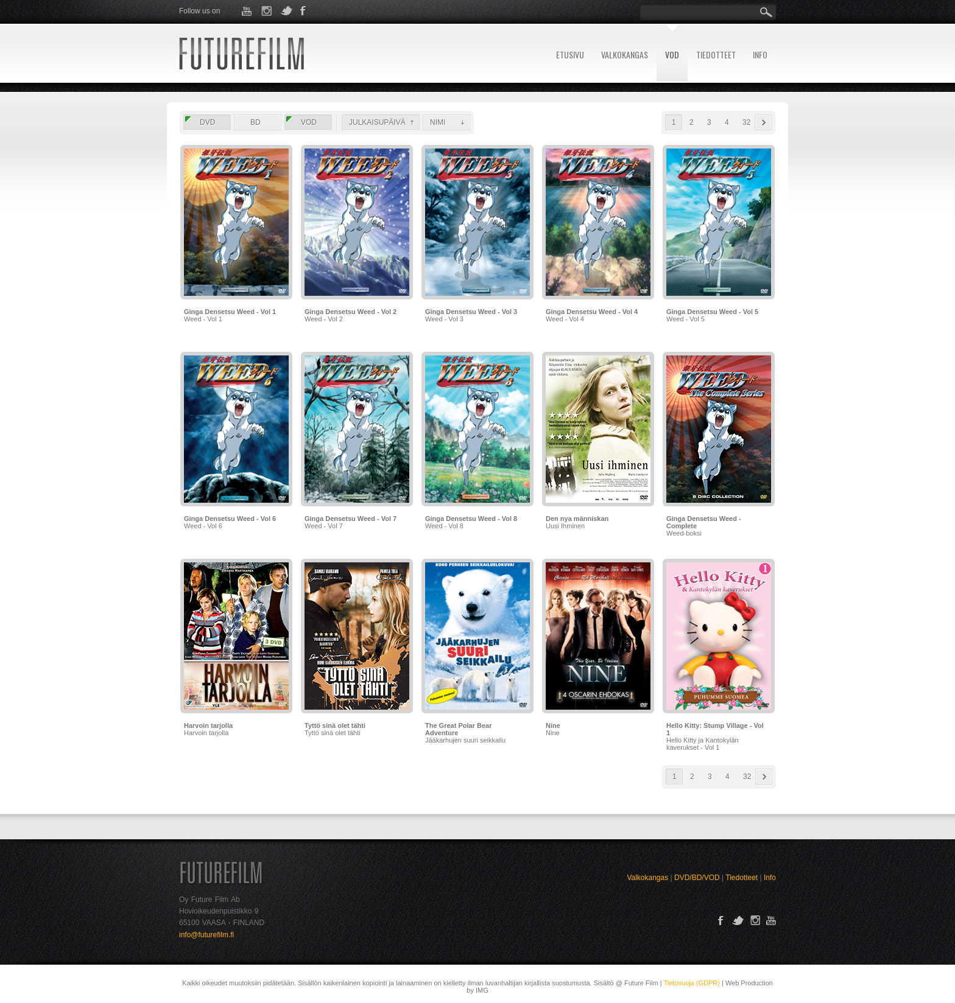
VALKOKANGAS (624, 54)
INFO (760, 54)
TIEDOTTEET (716, 54)
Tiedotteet (741, 877)
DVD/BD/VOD (697, 877)
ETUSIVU (570, 54)
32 (746, 122)
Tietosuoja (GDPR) (691, 983)
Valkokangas (647, 877)
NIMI (437, 122)
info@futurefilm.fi (206, 935)
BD (255, 122)
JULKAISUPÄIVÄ (377, 122)
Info (770, 877)
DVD (207, 122)
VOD (672, 54)
